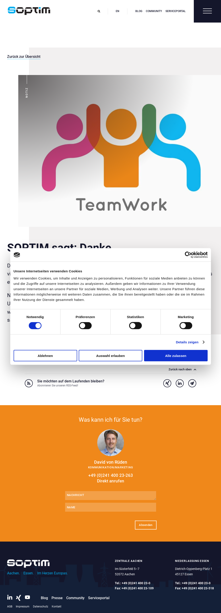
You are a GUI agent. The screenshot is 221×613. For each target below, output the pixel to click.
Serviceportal (175, 11)
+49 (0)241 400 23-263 (110, 478)
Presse (57, 598)
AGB (9, 606)
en (117, 11)
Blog (138, 11)
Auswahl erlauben (110, 355)
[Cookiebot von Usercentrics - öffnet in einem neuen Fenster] (188, 255)
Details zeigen (187, 342)
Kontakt (56, 606)
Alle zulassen (175, 355)
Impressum (22, 606)
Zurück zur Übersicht (23, 56)
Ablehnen (45, 355)
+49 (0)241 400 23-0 (136, 583)
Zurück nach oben (182, 369)
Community (154, 11)
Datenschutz (40, 606)
